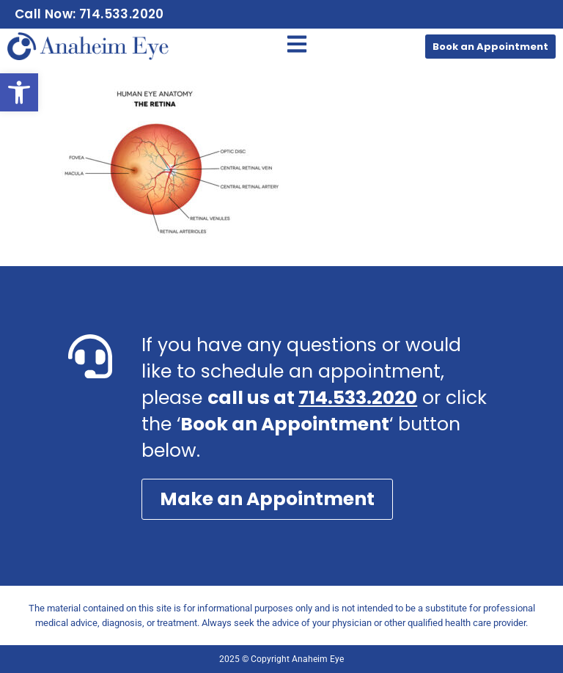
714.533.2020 (357, 398)
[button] (19, 92)
